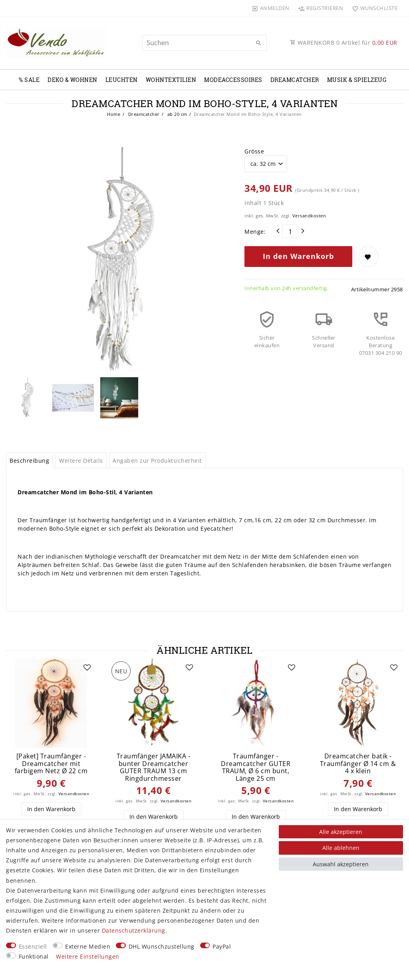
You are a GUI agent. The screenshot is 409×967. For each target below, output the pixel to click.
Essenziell (33, 946)
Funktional (34, 956)
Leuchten (121, 80)
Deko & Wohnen (72, 80)
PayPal (221, 946)
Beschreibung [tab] (29, 460)
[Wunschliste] (372, 8)
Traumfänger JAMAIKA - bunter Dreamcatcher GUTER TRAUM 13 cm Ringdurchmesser (154, 767)
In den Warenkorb (298, 256)
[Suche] (258, 43)
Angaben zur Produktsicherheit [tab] (157, 460)
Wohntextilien (171, 80)
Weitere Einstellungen (87, 956)
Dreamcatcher (294, 80)
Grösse (254, 151)
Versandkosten (309, 216)
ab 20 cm (176, 114)
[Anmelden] (270, 8)
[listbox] (153, 703)
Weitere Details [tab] (81, 460)
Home (113, 114)
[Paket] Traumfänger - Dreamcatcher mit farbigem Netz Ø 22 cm (51, 763)
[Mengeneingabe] (290, 231)
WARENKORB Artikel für (343, 42)
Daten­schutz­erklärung (133, 930)
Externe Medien (87, 946)
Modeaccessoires (233, 80)
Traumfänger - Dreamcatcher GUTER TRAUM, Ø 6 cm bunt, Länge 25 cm (255, 767)
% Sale (29, 80)
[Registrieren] (321, 8)
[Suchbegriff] (204, 43)
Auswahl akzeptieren (341, 864)
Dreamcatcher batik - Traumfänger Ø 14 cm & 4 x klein (358, 763)
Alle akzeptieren (340, 832)
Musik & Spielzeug (357, 80)
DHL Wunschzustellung (162, 946)
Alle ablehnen (340, 848)
